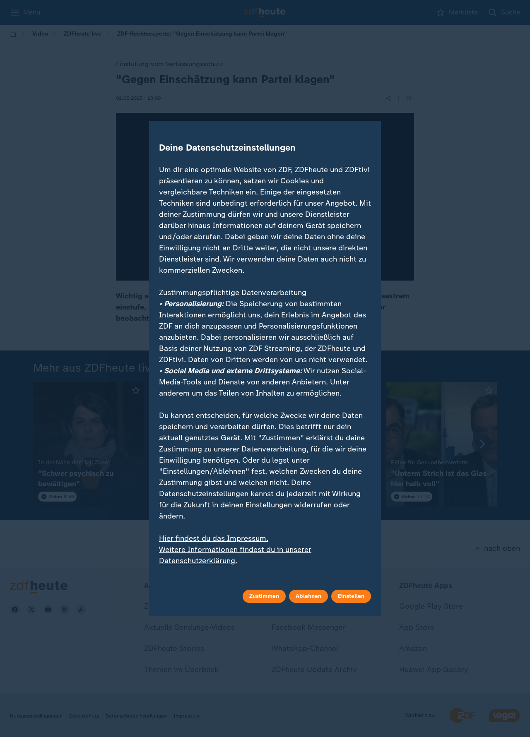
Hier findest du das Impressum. (213, 538)
